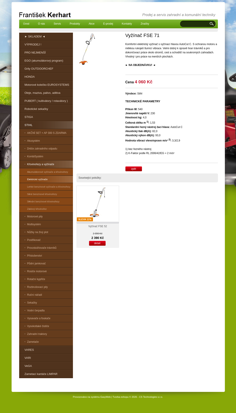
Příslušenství (34, 255)
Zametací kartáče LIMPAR (41, 374)
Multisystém (34, 224)
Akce (91, 23)
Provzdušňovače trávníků (42, 247)
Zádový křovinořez (37, 209)
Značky (145, 23)
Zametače (33, 341)
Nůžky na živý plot (37, 232)
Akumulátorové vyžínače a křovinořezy (47, 172)
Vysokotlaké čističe (38, 326)
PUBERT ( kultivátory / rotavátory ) (46, 100)
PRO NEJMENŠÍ (35, 52)
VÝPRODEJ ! (33, 44)
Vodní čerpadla (36, 310)
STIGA (29, 117)
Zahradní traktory (37, 334)
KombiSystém (35, 156)
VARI (28, 357)
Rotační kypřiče (36, 279)
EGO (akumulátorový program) (44, 60)
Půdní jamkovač (36, 263)
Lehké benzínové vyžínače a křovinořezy (49, 186)
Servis (57, 23)
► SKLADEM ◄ (35, 36)
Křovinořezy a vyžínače (40, 164)
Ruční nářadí (34, 294)
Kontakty (127, 23)
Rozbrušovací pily (37, 287)
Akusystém (33, 140)
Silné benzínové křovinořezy (42, 194)
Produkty (75, 23)
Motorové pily (35, 216)
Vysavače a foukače (39, 318)
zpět (133, 168)
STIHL (29, 125)
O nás (41, 23)
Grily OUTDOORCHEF (39, 68)
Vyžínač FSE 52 (97, 226)
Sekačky (32, 302)
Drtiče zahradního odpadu (42, 148)
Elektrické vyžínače (37, 179)
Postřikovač (34, 240)
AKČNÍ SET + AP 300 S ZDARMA (47, 132)
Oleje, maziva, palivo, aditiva (43, 92)
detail (97, 243)
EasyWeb (105, 397)
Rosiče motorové (37, 271)
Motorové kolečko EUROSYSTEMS (47, 84)
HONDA (30, 76)
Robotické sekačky (36, 109)
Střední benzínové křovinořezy (43, 201)
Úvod (26, 23)
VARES (29, 349)
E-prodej (108, 23)
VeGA (28, 366)
